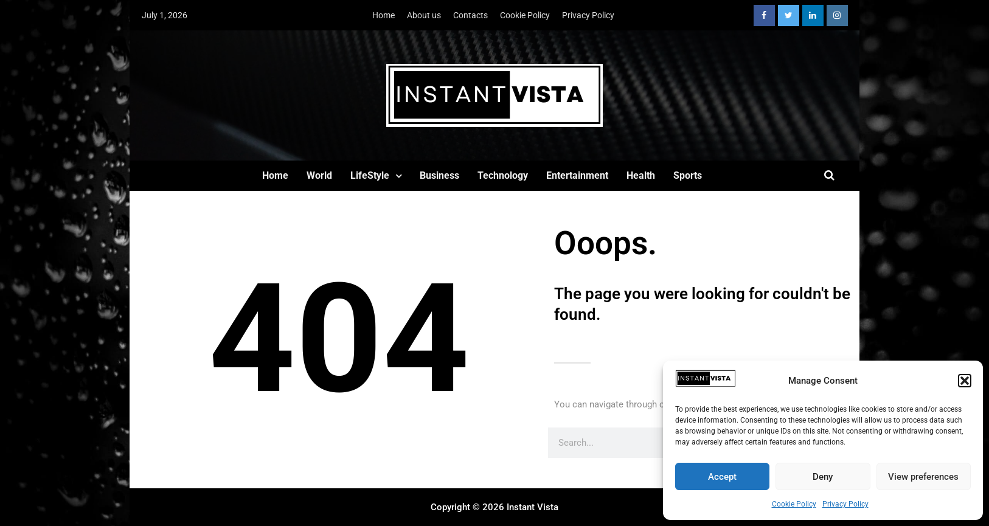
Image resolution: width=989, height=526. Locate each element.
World (319, 175)
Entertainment (577, 175)
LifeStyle (369, 175)
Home (383, 15)
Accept (722, 476)
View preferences (923, 476)
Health (640, 175)
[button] (965, 381)
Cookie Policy (794, 504)
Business (439, 175)
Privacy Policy (845, 504)
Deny (823, 476)
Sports (687, 175)
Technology (502, 175)
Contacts (470, 15)
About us (424, 15)
